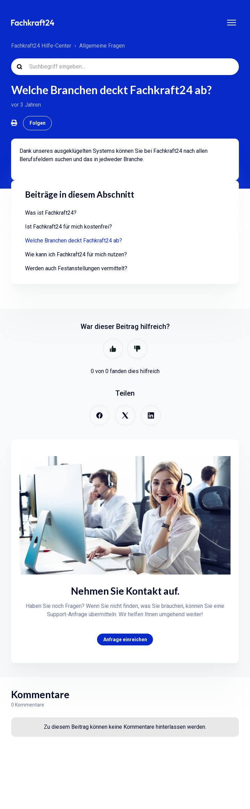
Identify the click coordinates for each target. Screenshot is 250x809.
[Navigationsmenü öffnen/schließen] (231, 22)
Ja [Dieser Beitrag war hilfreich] (113, 349)
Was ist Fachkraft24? (50, 212)
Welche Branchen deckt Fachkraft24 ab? (73, 240)
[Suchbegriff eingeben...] (125, 66)
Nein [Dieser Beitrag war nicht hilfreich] (137, 349)
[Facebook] (99, 415)
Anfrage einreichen (125, 639)
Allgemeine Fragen (102, 45)
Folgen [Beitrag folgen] (38, 123)
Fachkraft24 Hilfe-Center (41, 45)
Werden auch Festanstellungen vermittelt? (76, 268)
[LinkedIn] (151, 415)
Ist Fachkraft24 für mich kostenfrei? (68, 226)
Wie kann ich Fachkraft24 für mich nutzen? (76, 254)
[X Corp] (125, 415)
